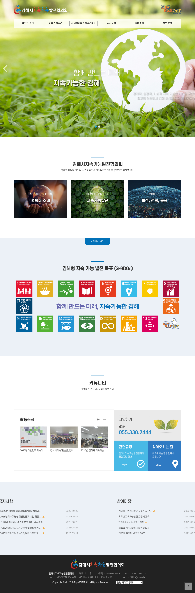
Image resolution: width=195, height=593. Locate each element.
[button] (96, 126)
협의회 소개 (28, 23)
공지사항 (111, 23)
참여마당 (177, 501)
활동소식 (139, 23)
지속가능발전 (55, 23)
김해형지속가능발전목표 (83, 23)
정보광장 (167, 23)
